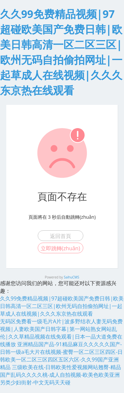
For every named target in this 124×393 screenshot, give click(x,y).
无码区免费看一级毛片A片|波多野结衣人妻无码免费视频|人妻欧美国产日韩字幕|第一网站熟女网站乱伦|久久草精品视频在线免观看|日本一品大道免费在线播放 (61, 333)
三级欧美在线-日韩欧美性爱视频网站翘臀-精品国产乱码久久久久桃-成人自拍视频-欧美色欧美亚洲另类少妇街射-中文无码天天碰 (60, 374)
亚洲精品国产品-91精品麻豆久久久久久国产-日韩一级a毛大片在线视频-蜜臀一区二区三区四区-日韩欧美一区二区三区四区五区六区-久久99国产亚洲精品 (61, 356)
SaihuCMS (71, 277)
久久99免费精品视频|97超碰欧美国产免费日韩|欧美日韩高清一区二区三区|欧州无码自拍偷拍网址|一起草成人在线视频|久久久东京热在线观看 (62, 306)
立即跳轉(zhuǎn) (60, 248)
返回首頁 (60, 236)
